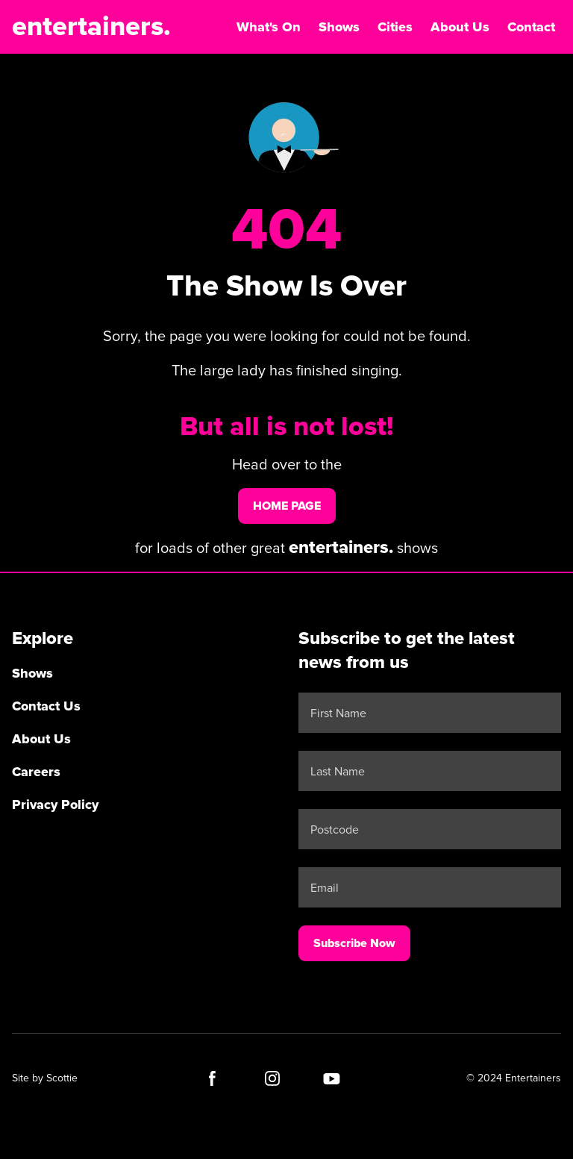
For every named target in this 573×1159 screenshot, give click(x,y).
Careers (36, 771)
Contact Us (46, 706)
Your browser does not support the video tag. (286, 138)
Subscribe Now (354, 943)
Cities (395, 27)
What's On (269, 27)
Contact (531, 27)
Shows (339, 27)
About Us (459, 27)
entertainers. (91, 27)
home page (287, 506)
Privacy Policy (55, 804)
